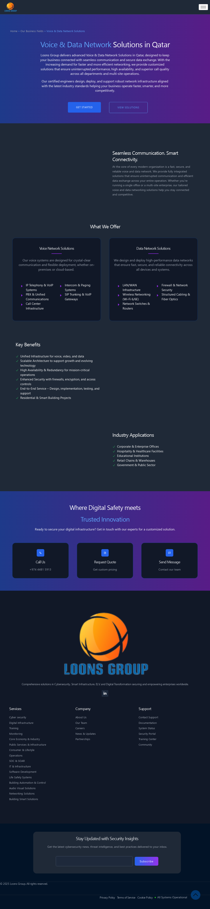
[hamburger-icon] (203, 7)
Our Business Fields (32, 31)
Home (13, 31)
